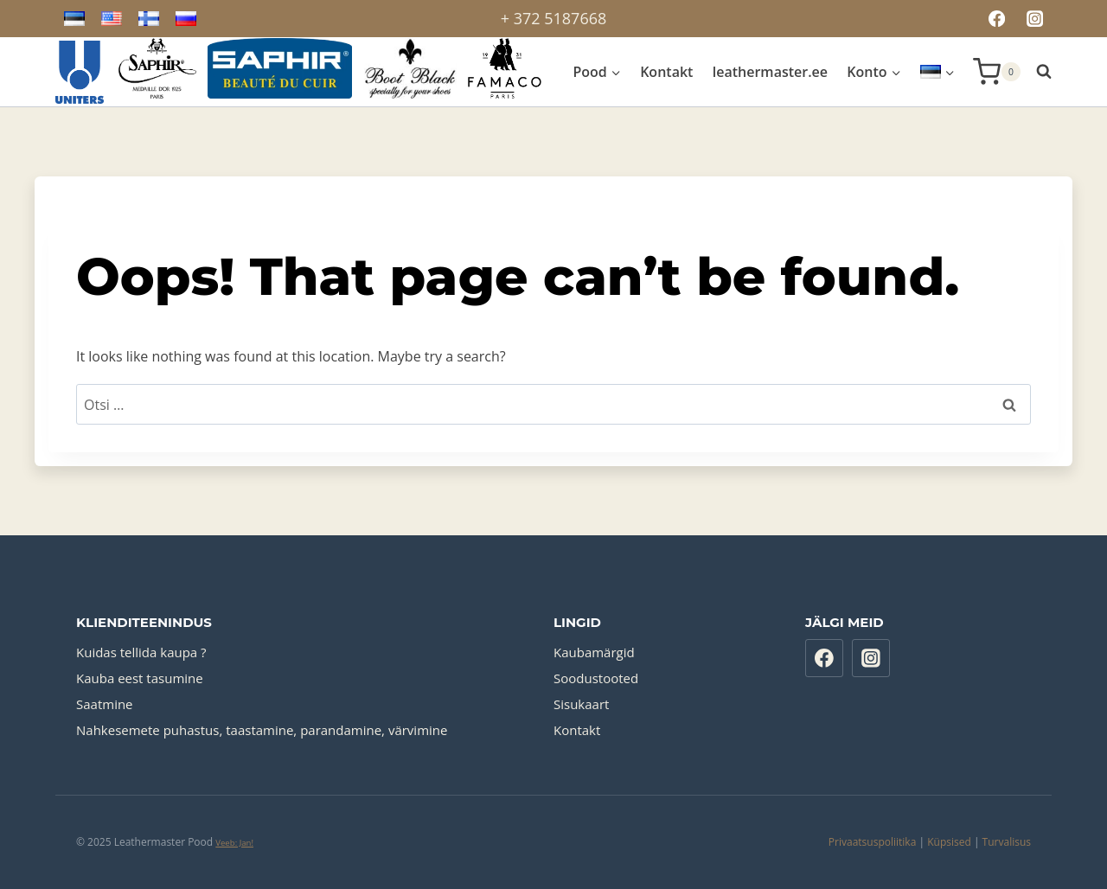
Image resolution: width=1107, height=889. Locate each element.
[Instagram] (1035, 18)
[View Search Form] (1040, 72)
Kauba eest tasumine (139, 678)
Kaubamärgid (594, 652)
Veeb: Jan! (234, 842)
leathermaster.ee (770, 71)
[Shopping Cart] (997, 72)
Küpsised (949, 842)
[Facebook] (996, 18)
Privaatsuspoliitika (872, 842)
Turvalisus (1006, 842)
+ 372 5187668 (554, 18)
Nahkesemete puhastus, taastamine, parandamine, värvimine (261, 730)
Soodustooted (596, 678)
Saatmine (104, 704)
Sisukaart (581, 704)
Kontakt (666, 71)
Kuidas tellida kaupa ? (141, 652)
